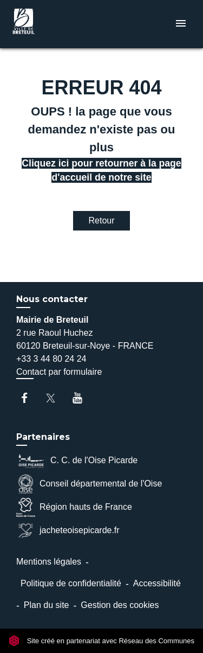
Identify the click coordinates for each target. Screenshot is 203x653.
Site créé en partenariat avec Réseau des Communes (101, 641)
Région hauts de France (74, 507)
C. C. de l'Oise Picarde (76, 460)
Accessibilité (157, 583)
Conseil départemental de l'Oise (89, 484)
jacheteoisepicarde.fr (68, 530)
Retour (101, 220)
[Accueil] (49, 24)
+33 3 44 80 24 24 (51, 358)
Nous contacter (52, 299)
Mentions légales (48, 561)
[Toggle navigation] (180, 24)
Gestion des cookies (120, 605)
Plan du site (46, 605)
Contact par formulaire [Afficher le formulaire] (59, 371)
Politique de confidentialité (71, 583)
